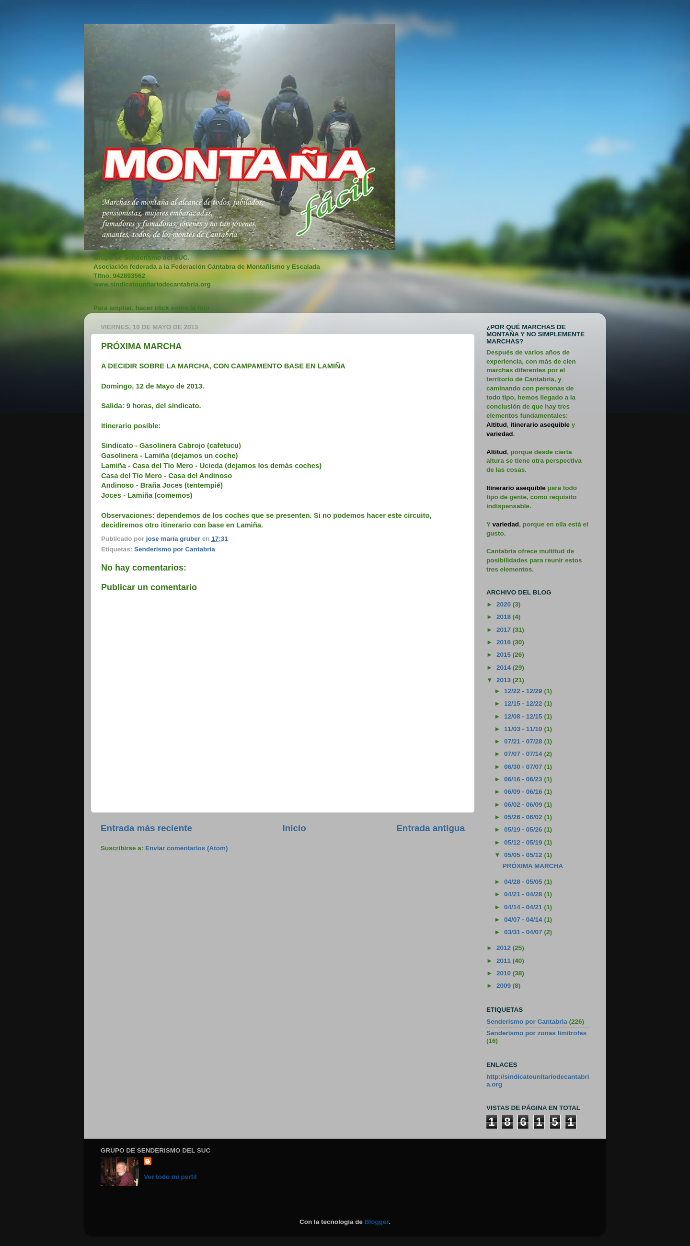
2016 (504, 642)
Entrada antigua (430, 828)
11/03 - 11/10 (524, 728)
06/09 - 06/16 (524, 791)
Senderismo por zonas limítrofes (536, 1033)
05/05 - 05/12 (524, 854)
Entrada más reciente (146, 828)
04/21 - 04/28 (524, 894)
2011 (504, 960)
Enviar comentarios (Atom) (186, 848)
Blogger (377, 1221)
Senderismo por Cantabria (174, 549)
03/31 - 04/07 (524, 932)
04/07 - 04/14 (524, 919)
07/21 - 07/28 (524, 741)
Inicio (294, 828)
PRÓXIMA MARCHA (533, 865)
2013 (504, 680)
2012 (504, 947)
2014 (504, 667)
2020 (504, 604)
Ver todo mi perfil (170, 1176)
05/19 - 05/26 (524, 829)
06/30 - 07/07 (524, 766)
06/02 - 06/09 (524, 804)
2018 (504, 616)
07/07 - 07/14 (524, 753)
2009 (504, 985)
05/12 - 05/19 (524, 842)
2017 (504, 629)
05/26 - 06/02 (524, 817)
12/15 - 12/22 (524, 703)
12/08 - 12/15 (524, 716)
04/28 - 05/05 (524, 881)
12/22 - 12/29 (524, 691)
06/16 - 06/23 (524, 779)
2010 (504, 973)
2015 (504, 654)
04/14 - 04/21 (524, 907)
